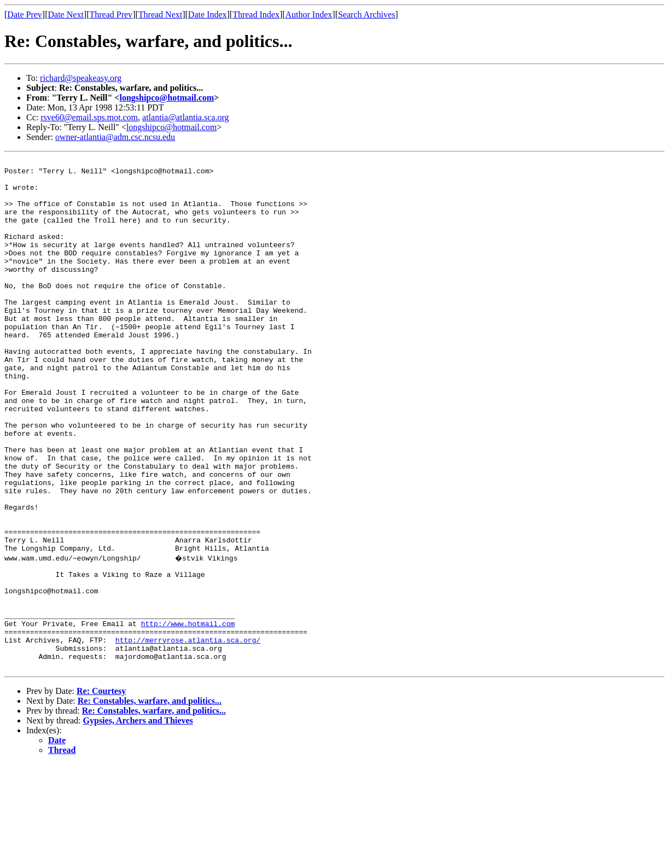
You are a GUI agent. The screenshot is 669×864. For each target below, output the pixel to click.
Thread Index (256, 14)
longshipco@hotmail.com (166, 97)
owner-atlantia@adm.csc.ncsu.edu (115, 137)
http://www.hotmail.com (188, 715)
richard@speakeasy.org (80, 78)
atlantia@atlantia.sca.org (185, 117)
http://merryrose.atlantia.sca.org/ (187, 735)
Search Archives (366, 14)
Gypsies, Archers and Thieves (138, 820)
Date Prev (24, 14)
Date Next (66, 14)
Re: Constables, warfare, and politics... (150, 800)
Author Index (309, 14)
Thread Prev (110, 14)
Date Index (207, 14)
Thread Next (160, 14)
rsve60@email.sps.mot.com (89, 117)
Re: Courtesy (101, 791)
